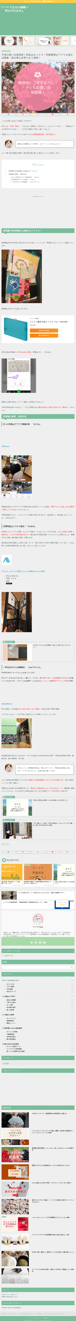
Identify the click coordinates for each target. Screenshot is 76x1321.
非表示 (41, 165)
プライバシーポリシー (10, 1294)
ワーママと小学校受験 (40, 1049)
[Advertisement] (52, 19)
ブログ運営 (40, 987)
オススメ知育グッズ (40, 1047)
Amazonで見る (44, 330)
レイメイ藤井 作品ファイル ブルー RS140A (49, 322)
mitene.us (5, 446)
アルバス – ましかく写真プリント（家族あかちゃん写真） (24, 571)
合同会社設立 (40, 1037)
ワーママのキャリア (39, 980)
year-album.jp (7, 703)
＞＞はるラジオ (7, 955)
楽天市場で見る (44, 335)
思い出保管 (40, 1010)
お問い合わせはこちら (10, 1296)
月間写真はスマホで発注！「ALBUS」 (24, 179)
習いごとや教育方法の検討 (40, 1051)
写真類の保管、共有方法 (17, 174)
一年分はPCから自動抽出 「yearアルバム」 (26, 182)
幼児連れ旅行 (40, 1007)
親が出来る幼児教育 (39, 1044)
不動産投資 (40, 1034)
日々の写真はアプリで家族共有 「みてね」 (26, 177)
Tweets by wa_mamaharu (11, 1307)
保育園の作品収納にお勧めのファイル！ (23, 171)
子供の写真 (6, 844)
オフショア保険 (40, 1032)
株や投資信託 (40, 1039)
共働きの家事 (39, 1015)
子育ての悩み (40, 1002)
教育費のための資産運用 (39, 1028)
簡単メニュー (40, 1023)
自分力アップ (40, 992)
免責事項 (45, 1318)
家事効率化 (40, 1021)
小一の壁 (40, 1005)
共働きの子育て (6, 51)
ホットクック (40, 1018)
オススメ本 (40, 984)
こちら (22, 936)
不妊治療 (40, 989)
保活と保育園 (40, 1000)
